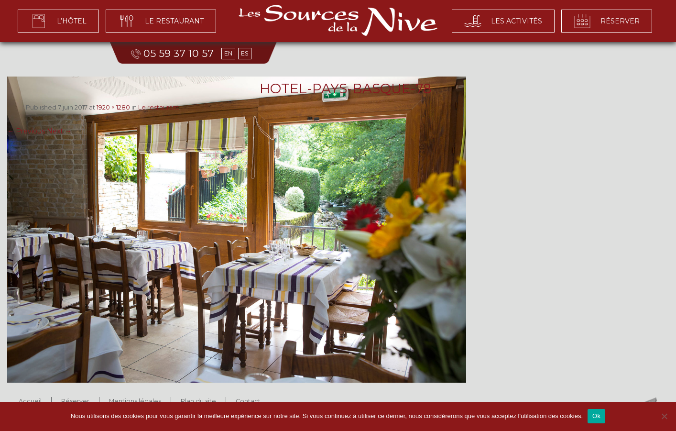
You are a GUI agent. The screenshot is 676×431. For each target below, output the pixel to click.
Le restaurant (158, 107)
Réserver (75, 401)
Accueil (30, 401)
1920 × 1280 (113, 107)
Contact (248, 401)
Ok (596, 416)
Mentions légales (135, 401)
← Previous (26, 131)
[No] (664, 416)
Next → (59, 131)
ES (245, 53)
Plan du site (198, 401)
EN (228, 53)
